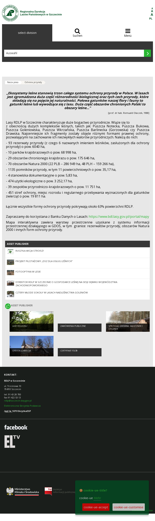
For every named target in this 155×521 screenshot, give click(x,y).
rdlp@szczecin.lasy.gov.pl (18, 400)
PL (151, 18)
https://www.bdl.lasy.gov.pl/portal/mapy (119, 216)
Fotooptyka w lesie (28, 271)
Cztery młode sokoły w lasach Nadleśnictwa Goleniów (52, 292)
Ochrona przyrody (33, 82)
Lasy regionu (19, 326)
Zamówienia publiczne (73, 326)
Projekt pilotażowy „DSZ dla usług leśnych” (44, 261)
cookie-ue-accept (96, 507)
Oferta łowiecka (21, 350)
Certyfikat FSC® (68, 350)
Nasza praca (12, 82)
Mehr (97, 498)
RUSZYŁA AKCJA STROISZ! (30, 250)
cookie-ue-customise (128, 507)
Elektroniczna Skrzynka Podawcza (22, 405)
